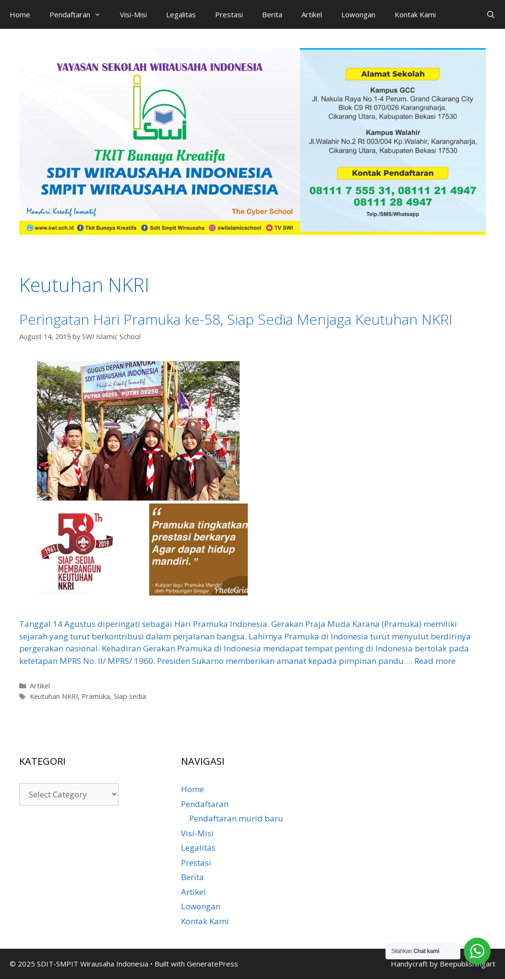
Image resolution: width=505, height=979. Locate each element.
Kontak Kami (415, 14)
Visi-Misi (133, 14)
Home (20, 14)
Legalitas (181, 14)
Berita (272, 14)
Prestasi (229, 14)
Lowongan (358, 14)
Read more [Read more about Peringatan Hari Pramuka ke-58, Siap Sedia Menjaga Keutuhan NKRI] (435, 660)
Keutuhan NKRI (54, 696)
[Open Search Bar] (491, 14)
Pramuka (96, 696)
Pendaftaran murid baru (236, 818)
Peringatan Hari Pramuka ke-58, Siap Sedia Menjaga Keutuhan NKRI (236, 319)
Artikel (311, 14)
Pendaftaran (79, 14)
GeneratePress (212, 963)
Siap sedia (130, 696)
